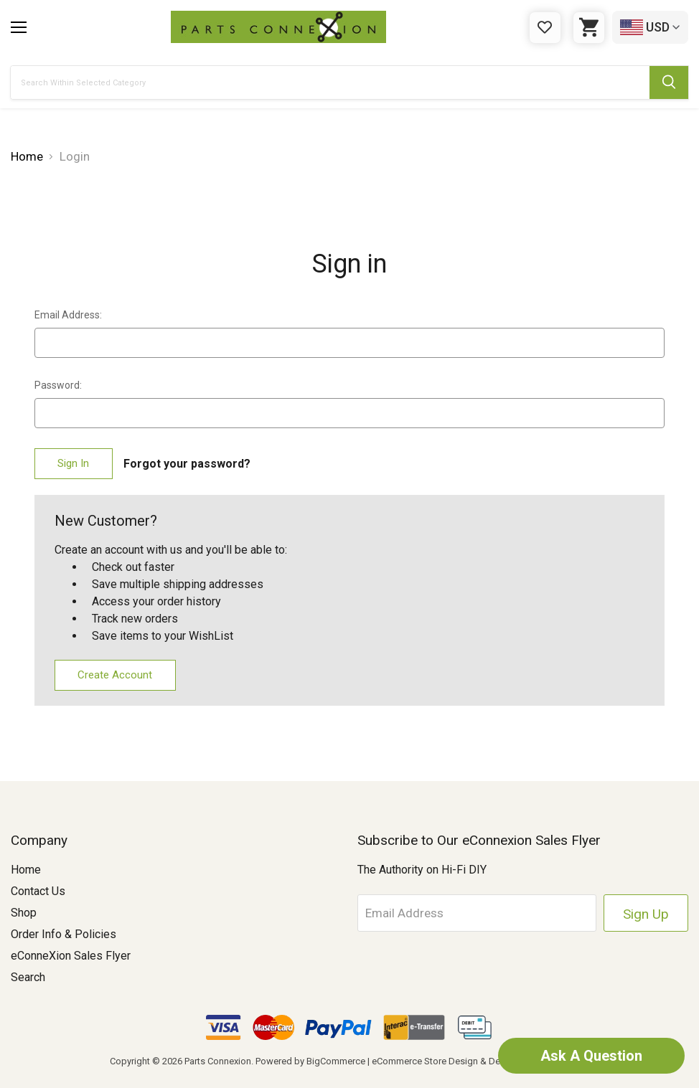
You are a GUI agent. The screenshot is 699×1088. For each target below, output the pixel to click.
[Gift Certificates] (545, 27)
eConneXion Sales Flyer (71, 955)
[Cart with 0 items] (589, 27)
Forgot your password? (186, 463)
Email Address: (68, 315)
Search (28, 977)
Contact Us (38, 891)
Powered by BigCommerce (310, 1061)
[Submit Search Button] (668, 82)
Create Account (115, 674)
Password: (58, 385)
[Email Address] (477, 913)
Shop (24, 912)
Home (26, 869)
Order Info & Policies (63, 934)
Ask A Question (591, 1055)
